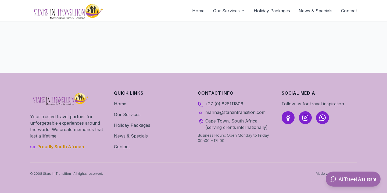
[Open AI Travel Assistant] (353, 179)
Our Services (229, 10)
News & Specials (315, 10)
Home (198, 10)
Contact (349, 10)
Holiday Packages (272, 10)
